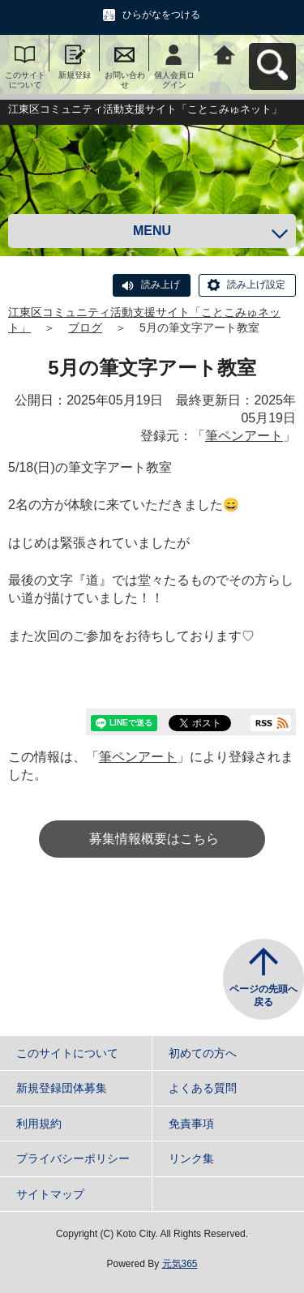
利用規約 (39, 1123)
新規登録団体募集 (61, 1087)
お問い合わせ (125, 80)
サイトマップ (50, 1194)
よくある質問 (203, 1087)
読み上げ (160, 284)
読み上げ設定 (256, 284)
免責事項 (191, 1123)
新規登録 (74, 75)
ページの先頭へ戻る (263, 995)
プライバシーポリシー (73, 1158)
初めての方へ (203, 1053)
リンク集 (191, 1158)
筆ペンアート (244, 436)
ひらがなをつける (161, 14)
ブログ (85, 327)
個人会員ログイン (174, 80)
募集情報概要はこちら (154, 839)
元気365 (180, 1263)
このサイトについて (25, 80)
